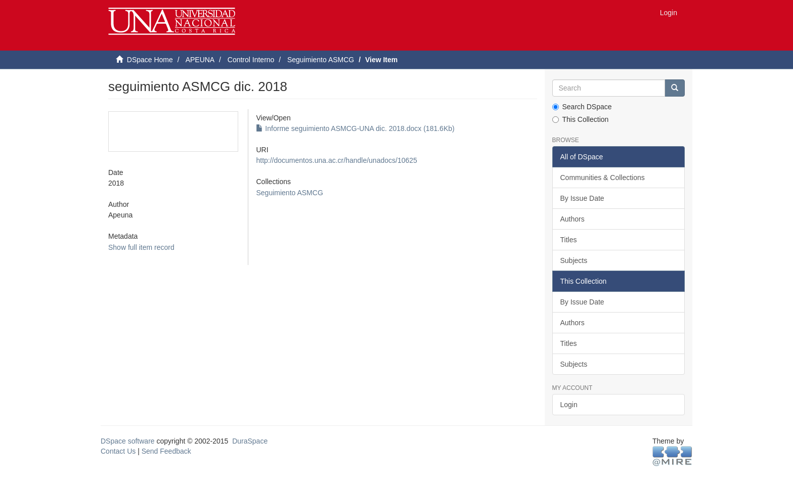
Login (569, 405)
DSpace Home (150, 60)
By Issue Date (582, 198)
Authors (572, 219)
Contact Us (118, 451)
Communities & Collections (602, 177)
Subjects (574, 260)
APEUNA (200, 60)
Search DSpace (582, 107)
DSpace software (128, 441)
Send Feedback (166, 451)
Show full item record (141, 247)
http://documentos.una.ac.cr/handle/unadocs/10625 (336, 160)
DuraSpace (250, 441)
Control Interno (251, 60)
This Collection (580, 119)
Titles (568, 240)
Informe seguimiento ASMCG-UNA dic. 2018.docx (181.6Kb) (355, 128)
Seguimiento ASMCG (320, 60)
